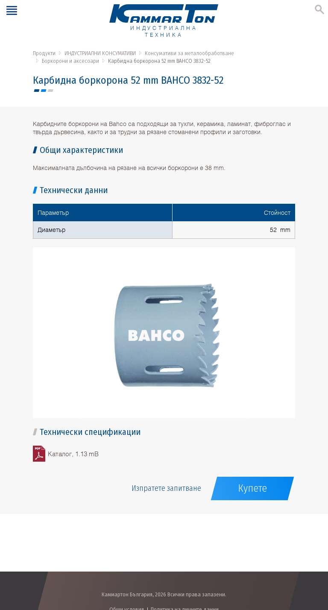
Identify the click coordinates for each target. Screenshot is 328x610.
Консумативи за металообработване (189, 53)
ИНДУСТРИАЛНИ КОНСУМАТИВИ (100, 53)
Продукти (44, 53)
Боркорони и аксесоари (70, 61)
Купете (252, 488)
